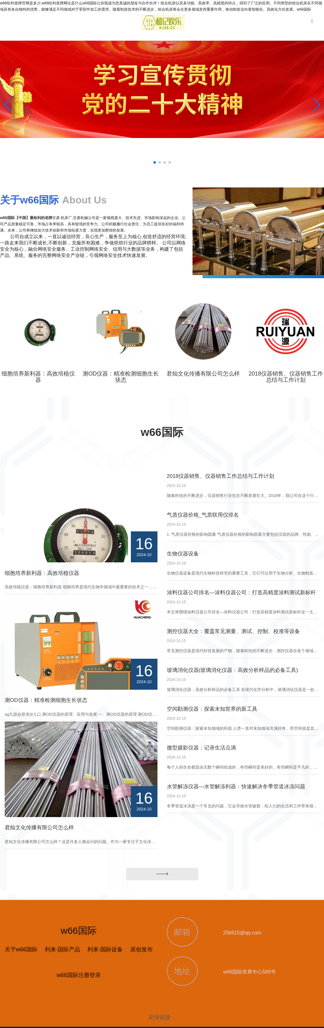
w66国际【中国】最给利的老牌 (26, 218)
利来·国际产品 (62, 949)
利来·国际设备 (105, 949)
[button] (316, 105)
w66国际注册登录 (79, 975)
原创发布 (141, 949)
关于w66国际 (21, 949)
